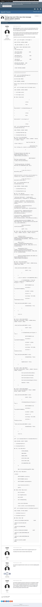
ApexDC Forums (5, 12)
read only (12, 4)
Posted (17, 26)
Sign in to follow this (5, 15)
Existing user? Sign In (37, 11)
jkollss (9, 20)
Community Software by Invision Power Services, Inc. (21, 605)
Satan (7, 563)
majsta (7, 547)
